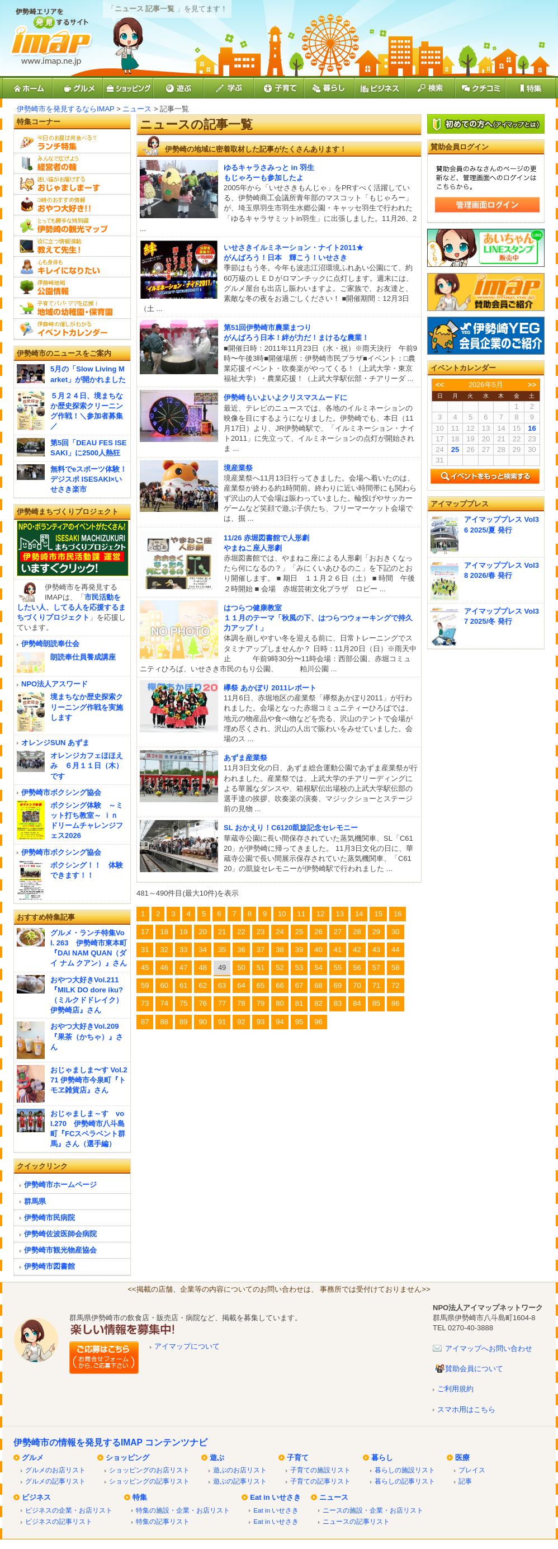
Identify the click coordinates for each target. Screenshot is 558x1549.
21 (222, 931)
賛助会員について (474, 1368)
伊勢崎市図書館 (49, 1266)
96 (318, 1022)
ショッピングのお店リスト (149, 1469)
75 (183, 1003)
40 (318, 949)
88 (164, 1022)
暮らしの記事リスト (405, 1481)
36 (241, 949)
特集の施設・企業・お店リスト (183, 1510)
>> (532, 384)
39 (299, 949)
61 (183, 985)
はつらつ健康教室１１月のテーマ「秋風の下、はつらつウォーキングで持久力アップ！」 (318, 618)
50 (241, 967)
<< (440, 384)
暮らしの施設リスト (405, 1469)
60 (164, 985)
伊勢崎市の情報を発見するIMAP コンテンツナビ (110, 1442)
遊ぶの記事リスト (240, 1481)
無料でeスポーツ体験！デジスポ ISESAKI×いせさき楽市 (88, 479)
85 (376, 1003)
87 (145, 1022)
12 (320, 914)
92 (241, 1022)
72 (395, 985)
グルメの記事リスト (55, 1481)
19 (183, 931)
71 (376, 985)
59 (145, 985)
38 (279, 949)
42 (357, 949)
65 (260, 985)
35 (222, 949)
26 (318, 931)
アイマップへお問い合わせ (488, 1348)
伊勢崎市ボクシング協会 (61, 792)
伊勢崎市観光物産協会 (60, 1250)
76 (202, 1003)
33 (183, 949)
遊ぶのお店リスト (240, 1469)
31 (145, 949)
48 (202, 967)
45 (145, 967)
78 (241, 1003)
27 (338, 931)
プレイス (471, 1469)
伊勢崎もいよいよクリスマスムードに (285, 397)
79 (260, 1003)
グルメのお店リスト (55, 1469)
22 (241, 931)
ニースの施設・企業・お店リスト (373, 1510)
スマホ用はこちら (466, 1409)
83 (338, 1003)
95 (299, 1022)
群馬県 (35, 1201)
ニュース (137, 109)
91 (222, 1022)
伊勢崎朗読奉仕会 (50, 643)
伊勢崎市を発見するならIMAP (66, 109)
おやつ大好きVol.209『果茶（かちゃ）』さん (86, 1036)
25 (299, 931)
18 (164, 931)
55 (338, 967)
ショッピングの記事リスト (149, 1481)
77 (222, 1003)
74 (164, 1003)
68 (318, 985)
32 (164, 949)
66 (279, 985)
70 (357, 985)
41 (338, 949)
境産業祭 (238, 468)
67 (299, 985)
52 (279, 967)
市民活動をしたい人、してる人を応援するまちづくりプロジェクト (71, 607)
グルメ (33, 1457)
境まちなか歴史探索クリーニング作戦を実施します (86, 707)
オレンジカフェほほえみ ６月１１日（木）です (86, 765)
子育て (298, 1457)
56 (357, 967)
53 (299, 967)
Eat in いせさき (275, 1497)
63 (222, 985)
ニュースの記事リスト (356, 1521)
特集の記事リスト (163, 1521)
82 (318, 1003)
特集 (140, 1497)
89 (183, 1022)
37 (260, 949)
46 (164, 967)
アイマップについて (187, 1346)
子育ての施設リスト (320, 1469)
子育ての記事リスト (320, 1481)
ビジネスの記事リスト (58, 1521)
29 (376, 931)
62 (202, 985)
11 (301, 914)
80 (279, 1003)
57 (376, 967)
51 (260, 967)
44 (395, 949)
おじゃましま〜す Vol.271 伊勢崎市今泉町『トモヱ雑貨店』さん (88, 1080)
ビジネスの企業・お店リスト (68, 1510)
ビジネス (36, 1497)
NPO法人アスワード (54, 684)
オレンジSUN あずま (55, 742)
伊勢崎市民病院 (49, 1217)
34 (202, 949)
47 (183, 967)
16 (397, 914)
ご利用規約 (455, 1389)
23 (260, 931)
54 (318, 967)
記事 (465, 1481)
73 (145, 1003)
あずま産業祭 (245, 758)
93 (260, 1022)
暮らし (382, 1457)
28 (357, 931)
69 (338, 985)
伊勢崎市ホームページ (60, 1184)
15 (378, 914)
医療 (462, 1457)
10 (282, 914)
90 (202, 1022)
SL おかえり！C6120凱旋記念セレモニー (291, 827)
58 (395, 967)
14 (359, 914)
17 (145, 931)
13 (340, 914)
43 (376, 949)
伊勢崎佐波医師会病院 (60, 1234)
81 (299, 1003)
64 (241, 985)
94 (279, 1022)
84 (357, 1003)
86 (395, 1003)
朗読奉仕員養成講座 (83, 657)
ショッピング (127, 1457)
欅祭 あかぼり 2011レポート (270, 688)
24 (279, 931)
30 (395, 931)
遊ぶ (217, 1457)
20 (202, 931)
